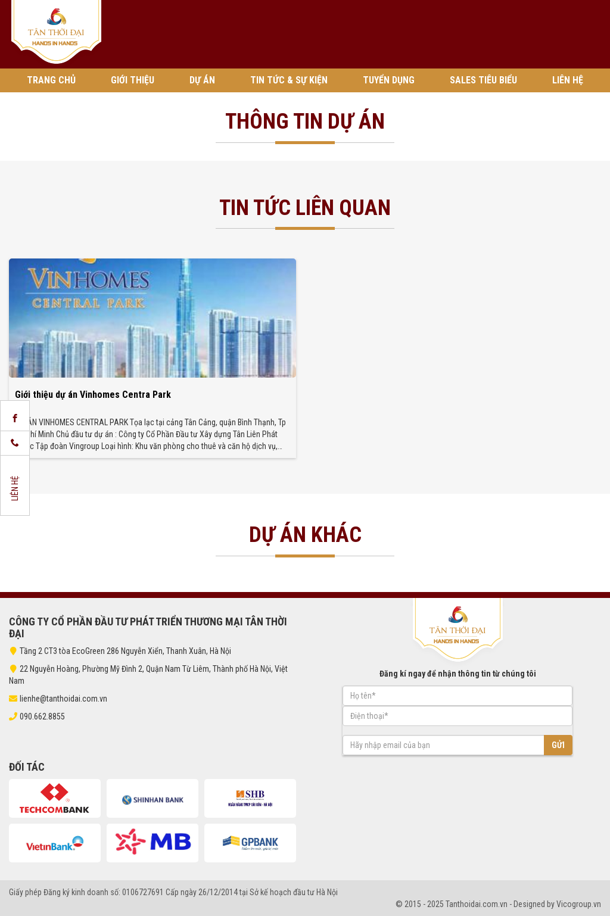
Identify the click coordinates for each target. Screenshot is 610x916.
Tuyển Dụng (389, 80)
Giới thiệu (132, 80)
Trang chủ (51, 80)
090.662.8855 (42, 716)
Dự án (202, 80)
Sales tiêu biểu (483, 80)
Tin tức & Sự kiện (289, 80)
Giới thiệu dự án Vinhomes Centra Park (93, 394)
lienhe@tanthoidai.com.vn (58, 698)
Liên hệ (567, 80)
